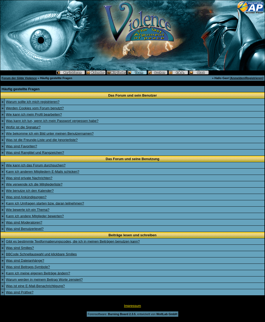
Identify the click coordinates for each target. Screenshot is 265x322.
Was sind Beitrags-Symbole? (28, 267)
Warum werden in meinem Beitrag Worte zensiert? (44, 280)
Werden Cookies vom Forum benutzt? (35, 108)
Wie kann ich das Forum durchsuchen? (35, 165)
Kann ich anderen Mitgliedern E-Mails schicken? (42, 172)
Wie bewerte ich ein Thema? (27, 210)
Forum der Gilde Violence (19, 78)
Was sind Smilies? (20, 248)
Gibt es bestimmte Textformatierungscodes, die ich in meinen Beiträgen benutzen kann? (73, 241)
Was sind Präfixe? (19, 292)
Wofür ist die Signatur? (23, 127)
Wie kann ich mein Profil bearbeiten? (34, 114)
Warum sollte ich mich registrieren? (33, 102)
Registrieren (253, 78)
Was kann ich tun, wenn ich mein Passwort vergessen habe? (52, 121)
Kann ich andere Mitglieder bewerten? (35, 216)
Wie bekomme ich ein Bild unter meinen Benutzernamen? (50, 133)
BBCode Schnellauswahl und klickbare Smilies (41, 254)
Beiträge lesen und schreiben (132, 235)
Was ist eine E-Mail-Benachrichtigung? (35, 286)
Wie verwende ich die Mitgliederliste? (34, 184)
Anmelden (238, 78)
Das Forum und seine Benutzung (132, 159)
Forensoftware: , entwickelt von (132, 314)
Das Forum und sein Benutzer (132, 95)
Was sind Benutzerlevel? (25, 229)
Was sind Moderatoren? (24, 222)
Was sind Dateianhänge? (25, 260)
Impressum (132, 306)
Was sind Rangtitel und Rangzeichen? (35, 153)
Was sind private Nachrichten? (29, 178)
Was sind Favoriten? (21, 146)
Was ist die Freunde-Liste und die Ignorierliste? (41, 140)
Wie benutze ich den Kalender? (30, 191)
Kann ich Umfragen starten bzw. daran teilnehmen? (45, 203)
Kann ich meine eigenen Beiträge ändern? (38, 273)
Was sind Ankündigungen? (26, 197)
